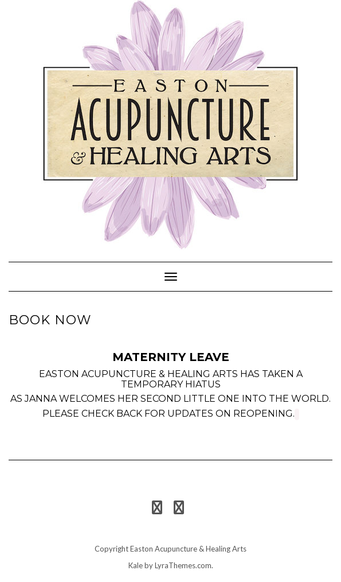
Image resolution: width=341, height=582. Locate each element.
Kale (135, 565)
